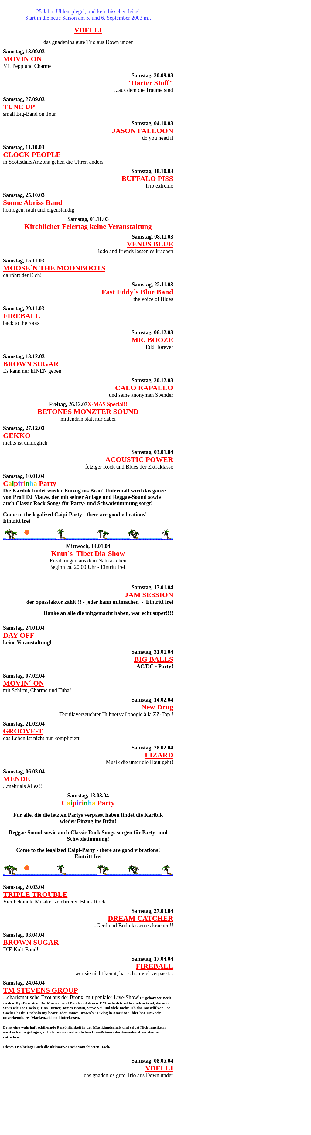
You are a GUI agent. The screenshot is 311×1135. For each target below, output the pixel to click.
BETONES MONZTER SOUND (88, 412)
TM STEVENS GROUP (40, 990)
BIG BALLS (153, 659)
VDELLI (88, 30)
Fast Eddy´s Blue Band (137, 292)
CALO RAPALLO (144, 388)
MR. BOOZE (152, 340)
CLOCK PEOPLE (32, 155)
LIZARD (159, 755)
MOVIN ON (22, 59)
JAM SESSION (149, 595)
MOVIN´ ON (23, 683)
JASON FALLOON (142, 131)
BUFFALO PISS (147, 178)
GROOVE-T (23, 731)
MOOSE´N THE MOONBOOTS (54, 268)
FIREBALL (21, 316)
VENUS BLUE (150, 244)
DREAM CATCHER (140, 918)
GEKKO (17, 435)
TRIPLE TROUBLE (35, 894)
